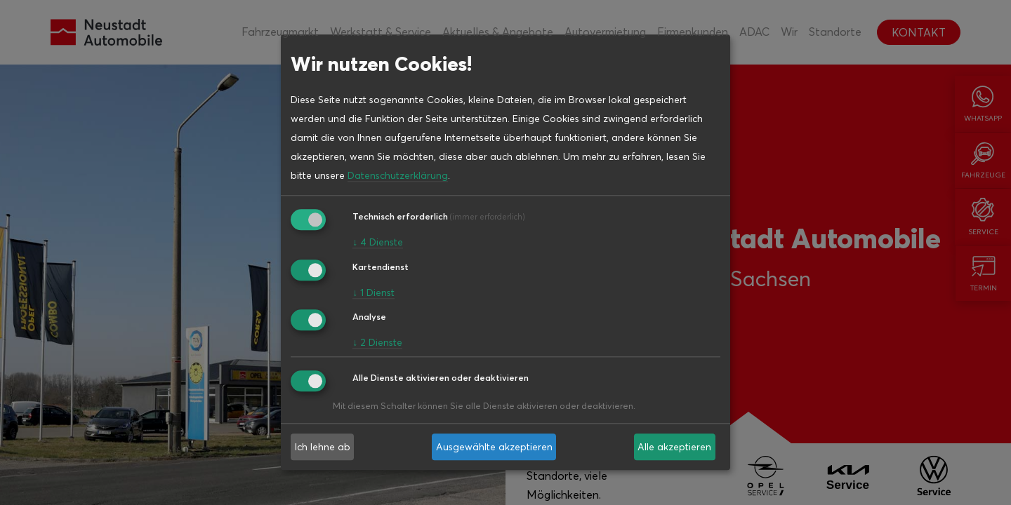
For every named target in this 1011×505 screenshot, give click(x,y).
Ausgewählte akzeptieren (494, 446)
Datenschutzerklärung (398, 175)
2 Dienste (377, 343)
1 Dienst (373, 292)
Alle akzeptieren (674, 446)
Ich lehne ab (322, 446)
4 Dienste (377, 242)
